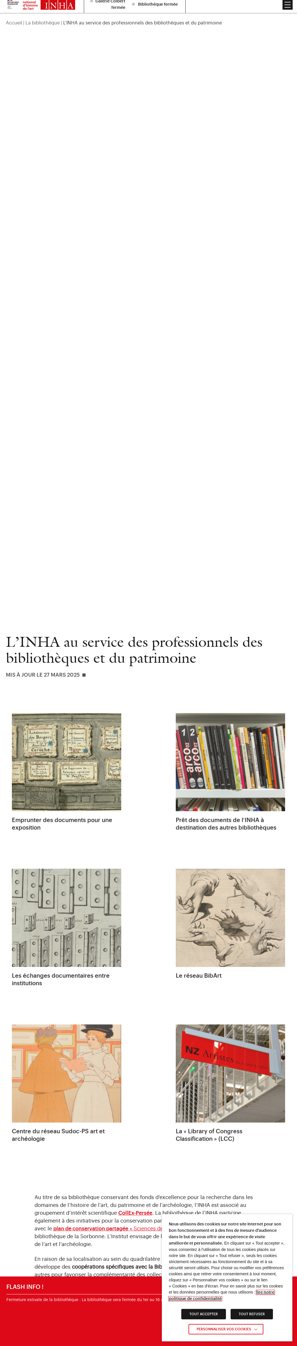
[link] (66, 779)
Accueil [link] (14, 9)
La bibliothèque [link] (43, 9)
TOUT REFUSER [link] (252, 1314)
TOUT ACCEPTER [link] (203, 1314)
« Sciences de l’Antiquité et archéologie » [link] (141, 1228)
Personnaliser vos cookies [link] (224, 1329)
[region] (148, 9)
